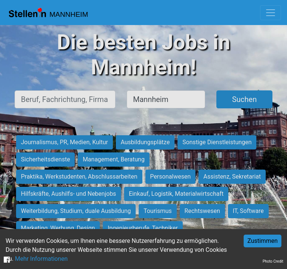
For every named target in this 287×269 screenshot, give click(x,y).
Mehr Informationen (41, 258)
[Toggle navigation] (270, 12)
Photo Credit (273, 261)
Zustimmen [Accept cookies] (262, 240)
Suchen (244, 99)
